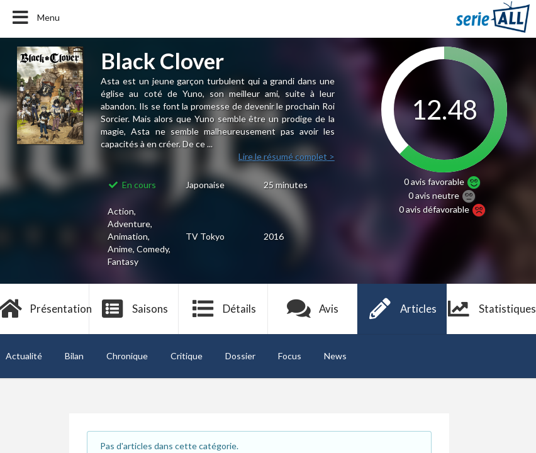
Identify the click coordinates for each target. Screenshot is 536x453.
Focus (289, 355)
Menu (35, 17)
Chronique (127, 355)
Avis (313, 309)
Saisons (134, 309)
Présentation (44, 309)
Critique (186, 355)
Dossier (240, 355)
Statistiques (491, 309)
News (335, 355)
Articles (402, 309)
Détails (224, 309)
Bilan (74, 355)
